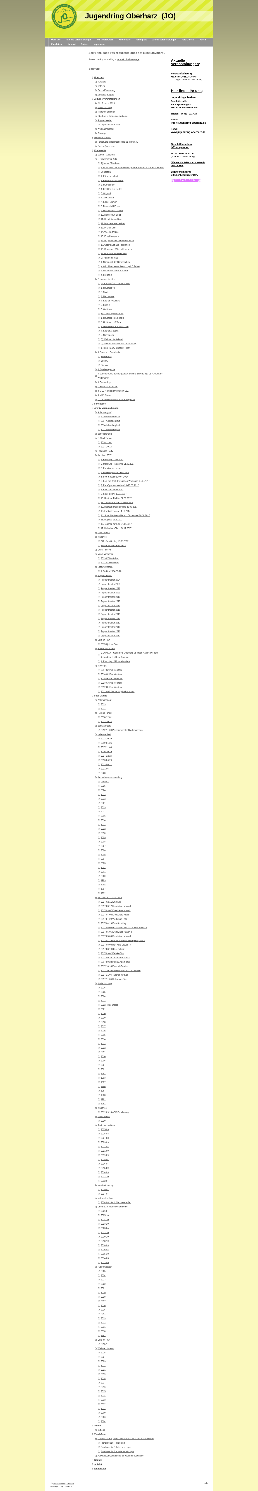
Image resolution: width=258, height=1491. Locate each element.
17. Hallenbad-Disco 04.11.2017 (116, 528)
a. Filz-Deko (106, 275)
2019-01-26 (106, 743)
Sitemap (70, 1484)
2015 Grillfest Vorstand (111, 678)
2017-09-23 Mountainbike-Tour (115, 962)
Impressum (100, 1468)
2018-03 (105, 1245)
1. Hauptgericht (108, 288)
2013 (103, 824)
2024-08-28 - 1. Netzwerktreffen (116, 1202)
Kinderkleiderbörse (106, 112)
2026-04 (105, 1211)
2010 (103, 833)
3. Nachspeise (107, 296)
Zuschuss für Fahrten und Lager (116, 1447)
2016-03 (105, 1249)
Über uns (99, 77)
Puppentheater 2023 (110, 584)
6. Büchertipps (104, 382)
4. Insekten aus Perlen (111, 189)
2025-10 (105, 1215)
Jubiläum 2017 (104, 455)
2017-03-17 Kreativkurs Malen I (116, 906)
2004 (103, 859)
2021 (103, 803)
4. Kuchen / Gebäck (110, 300)
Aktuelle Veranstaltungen (107, 99)
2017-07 (105, 1194)
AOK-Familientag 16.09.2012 (114, 541)
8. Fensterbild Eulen (110, 206)
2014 (103, 820)
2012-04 (105, 1181)
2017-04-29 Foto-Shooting (113, 923)
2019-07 (105, 1189)
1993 (103, 1078)
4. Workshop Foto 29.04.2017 (115, 472)
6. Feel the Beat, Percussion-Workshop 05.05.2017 (125, 481)
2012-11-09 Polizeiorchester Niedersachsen (121, 730)
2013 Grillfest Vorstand (111, 683)
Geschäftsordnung (106, 90)
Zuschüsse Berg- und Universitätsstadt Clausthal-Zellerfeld (125, 1438)
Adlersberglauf (104, 412)
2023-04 (105, 1228)
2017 (103, 708)
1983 (103, 1095)
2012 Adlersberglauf (110, 429)
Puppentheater (104, 120)
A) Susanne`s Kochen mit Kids (115, 283)
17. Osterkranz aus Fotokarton (115, 245)
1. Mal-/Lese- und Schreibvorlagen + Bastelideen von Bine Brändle (132, 167)
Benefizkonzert (104, 434)
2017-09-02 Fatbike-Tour (112, 953)
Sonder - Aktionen (105, 155)
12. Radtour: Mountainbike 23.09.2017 (119, 507)
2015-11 (105, 1344)
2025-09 (105, 1129)
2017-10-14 (106, 446)
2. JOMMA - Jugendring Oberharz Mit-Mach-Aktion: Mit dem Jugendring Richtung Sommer (129, 655)
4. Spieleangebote (106, 369)
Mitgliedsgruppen (105, 94)
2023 (103, 794)
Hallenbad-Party (105, 451)
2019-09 (105, 1155)
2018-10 (105, 1241)
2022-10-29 (106, 738)
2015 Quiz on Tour (109, 644)
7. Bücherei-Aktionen (107, 386)
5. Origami (106, 193)
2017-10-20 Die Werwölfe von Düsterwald (120, 970)
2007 (103, 846)
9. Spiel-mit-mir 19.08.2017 (113, 494)
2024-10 (105, 1219)
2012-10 (105, 1176)
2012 (103, 829)
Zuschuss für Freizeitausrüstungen (117, 1451)
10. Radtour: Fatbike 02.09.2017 (116, 498)
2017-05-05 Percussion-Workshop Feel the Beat (124, 927)
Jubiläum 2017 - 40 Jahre (109, 897)
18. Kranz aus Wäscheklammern (116, 249)
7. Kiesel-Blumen (109, 202)
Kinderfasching (104, 107)
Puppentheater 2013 (110, 623)
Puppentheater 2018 (110, 601)
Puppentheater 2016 (110, 610)
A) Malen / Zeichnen (110, 163)
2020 (103, 1013)
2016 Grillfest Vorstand (111, 674)
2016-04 (105, 1164)
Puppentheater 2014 (110, 618)
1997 (103, 889)
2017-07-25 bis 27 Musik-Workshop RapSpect (123, 940)
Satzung (101, 86)
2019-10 (105, 1237)
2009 (103, 837)
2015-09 (105, 1168)
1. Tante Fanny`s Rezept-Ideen (115, 348)
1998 (103, 884)
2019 (103, 704)
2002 (103, 867)
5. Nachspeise (107, 335)
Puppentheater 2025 (110, 124)
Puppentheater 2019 (110, 597)
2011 (103, 1052)
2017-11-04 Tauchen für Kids (114, 975)
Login (205, 1483)
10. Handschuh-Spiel (111, 215)
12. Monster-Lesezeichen (113, 223)
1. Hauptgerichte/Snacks (112, 318)
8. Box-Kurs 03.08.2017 (112, 489)
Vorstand (101, 82)
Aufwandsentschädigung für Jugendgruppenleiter (120, 1456)
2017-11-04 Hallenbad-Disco (114, 979)
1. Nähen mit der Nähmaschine (115, 262)
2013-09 (105, 1262)
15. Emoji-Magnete (110, 236)
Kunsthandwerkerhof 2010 (113, 545)
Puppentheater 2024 (110, 580)
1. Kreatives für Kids (107, 159)
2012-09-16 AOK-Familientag (114, 1112)
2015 (103, 1035)
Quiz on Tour (103, 640)
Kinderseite (100, 150)
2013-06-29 (106, 760)
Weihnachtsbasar (105, 129)
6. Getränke (106, 309)
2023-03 (105, 1146)
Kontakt (98, 1460)
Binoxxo (104, 365)
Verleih (97, 1425)
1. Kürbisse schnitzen (111, 176)
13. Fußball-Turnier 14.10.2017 (115, 511)
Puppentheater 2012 (110, 627)
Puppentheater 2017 (110, 605)
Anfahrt (98, 1464)
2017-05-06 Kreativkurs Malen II (116, 936)
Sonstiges (102, 665)
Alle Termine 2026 (106, 103)
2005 (103, 854)
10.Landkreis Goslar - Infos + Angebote (116, 399)
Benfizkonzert (104, 726)
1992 (103, 893)
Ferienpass (100, 404)
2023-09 (105, 1142)
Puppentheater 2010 (110, 635)
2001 (103, 872)
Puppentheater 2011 (110, 631)
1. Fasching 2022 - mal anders (115, 661)
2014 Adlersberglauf (110, 425)
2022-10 (105, 1232)
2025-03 (105, 1133)
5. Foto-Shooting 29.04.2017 (114, 477)
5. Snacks (105, 305)
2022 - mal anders (109, 1005)
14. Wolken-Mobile (109, 232)
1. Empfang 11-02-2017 (112, 459)
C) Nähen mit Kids (109, 258)
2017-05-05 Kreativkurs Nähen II (116, 932)
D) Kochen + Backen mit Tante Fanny (118, 343)
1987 (103, 1082)
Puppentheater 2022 (110, 588)
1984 (103, 1091)
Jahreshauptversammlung (109, 777)
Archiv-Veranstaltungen (106, 408)
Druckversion (57, 1484)
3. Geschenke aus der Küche (114, 326)
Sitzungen (102, 133)
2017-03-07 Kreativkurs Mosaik (115, 910)
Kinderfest (102, 537)
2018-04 (105, 1159)
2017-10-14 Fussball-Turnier (114, 966)
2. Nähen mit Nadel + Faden (114, 270)
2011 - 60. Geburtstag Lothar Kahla (117, 691)
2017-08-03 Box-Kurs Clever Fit (116, 945)
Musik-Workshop (105, 554)
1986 (103, 1086)
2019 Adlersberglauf (110, 416)
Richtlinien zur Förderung (113, 1443)
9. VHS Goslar (104, 395)
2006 (103, 850)
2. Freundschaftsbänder (112, 180)
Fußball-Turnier (104, 438)
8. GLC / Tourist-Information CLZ (112, 391)
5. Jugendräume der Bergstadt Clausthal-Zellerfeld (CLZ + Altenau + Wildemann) (130, 375)
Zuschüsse (100, 1434)
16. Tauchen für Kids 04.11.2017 (116, 524)
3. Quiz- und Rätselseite (108, 352)
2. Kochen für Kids (106, 279)
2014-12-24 (106, 756)
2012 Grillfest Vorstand (111, 687)
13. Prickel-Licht (108, 227)
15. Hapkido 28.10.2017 (112, 519)
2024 (103, 790)
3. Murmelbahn (108, 185)
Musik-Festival (104, 550)
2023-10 (105, 1224)
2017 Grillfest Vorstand (111, 670)
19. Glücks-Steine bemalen (113, 253)
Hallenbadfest (104, 734)
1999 (103, 880)
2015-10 (105, 1254)
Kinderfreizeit (103, 532)
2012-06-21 (106, 764)
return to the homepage (128, 59)
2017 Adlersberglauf (110, 421)
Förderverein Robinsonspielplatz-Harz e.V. (117, 142)
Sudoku (104, 361)
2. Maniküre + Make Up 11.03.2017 (117, 464)
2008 (103, 773)
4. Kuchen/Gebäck (109, 331)
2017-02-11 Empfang (111, 902)
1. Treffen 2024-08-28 (111, 571)
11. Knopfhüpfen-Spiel (111, 219)
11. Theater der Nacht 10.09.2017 (117, 502)
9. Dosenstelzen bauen (112, 210)
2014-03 (105, 1172)
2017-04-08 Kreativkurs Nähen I (116, 914)
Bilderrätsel (106, 356)
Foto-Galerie (100, 696)
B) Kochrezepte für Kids (112, 313)
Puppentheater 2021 (110, 592)
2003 (103, 863)
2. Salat (104, 292)
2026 (103, 987)
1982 (103, 1099)
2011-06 (105, 769)
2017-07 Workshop (110, 562)
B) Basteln (106, 172)
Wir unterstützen (102, 137)
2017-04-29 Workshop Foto (114, 919)
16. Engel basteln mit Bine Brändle (117, 240)
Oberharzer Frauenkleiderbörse (112, 116)
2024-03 (105, 1138)
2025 (103, 786)
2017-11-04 (106, 747)
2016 (103, 816)
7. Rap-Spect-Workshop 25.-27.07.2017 (120, 485)
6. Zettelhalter (107, 197)
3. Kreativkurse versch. (112, 468)
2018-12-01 (106, 442)
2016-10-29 (106, 751)
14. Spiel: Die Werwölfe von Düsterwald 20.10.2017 (125, 515)
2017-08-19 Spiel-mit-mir (112, 949)
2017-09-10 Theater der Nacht (115, 957)
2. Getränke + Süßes (111, 322)
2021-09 (105, 1151)
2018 (103, 1022)
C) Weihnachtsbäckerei (112, 339)
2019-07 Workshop (110, 558)
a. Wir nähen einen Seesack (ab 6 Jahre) (120, 266)
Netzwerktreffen (105, 567)
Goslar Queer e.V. (106, 146)
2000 (103, 876)
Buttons (101, 1430)
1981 (103, 1103)
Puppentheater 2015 (110, 614)
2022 (103, 799)
